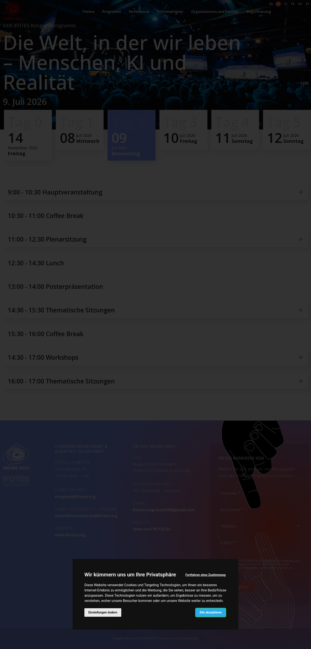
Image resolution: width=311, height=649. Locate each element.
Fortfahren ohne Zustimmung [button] (205, 575)
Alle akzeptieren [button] (211, 612)
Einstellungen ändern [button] (102, 612)
